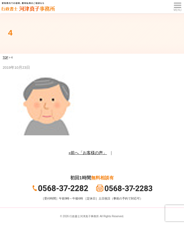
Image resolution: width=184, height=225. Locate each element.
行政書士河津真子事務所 (84, 216)
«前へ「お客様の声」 (88, 152)
